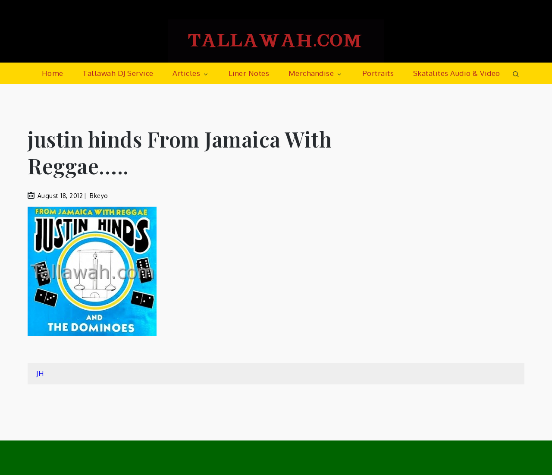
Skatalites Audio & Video (456, 73)
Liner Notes (249, 73)
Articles (190, 73)
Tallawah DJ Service (118, 73)
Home (52, 73)
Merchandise (316, 73)
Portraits (378, 73)
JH (40, 373)
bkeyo (99, 195)
